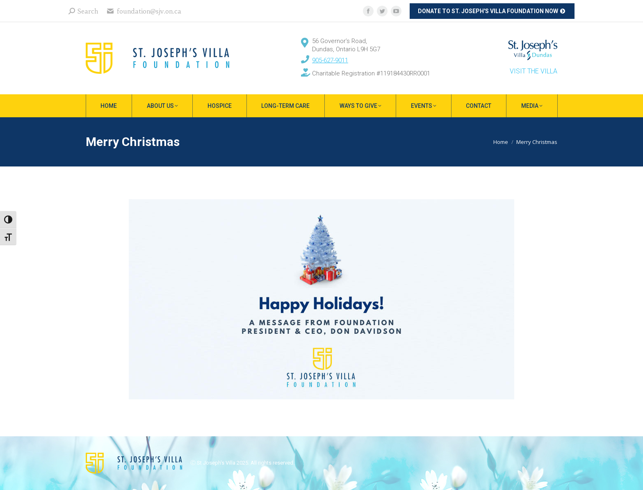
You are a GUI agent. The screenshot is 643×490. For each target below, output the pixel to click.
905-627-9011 (330, 60)
